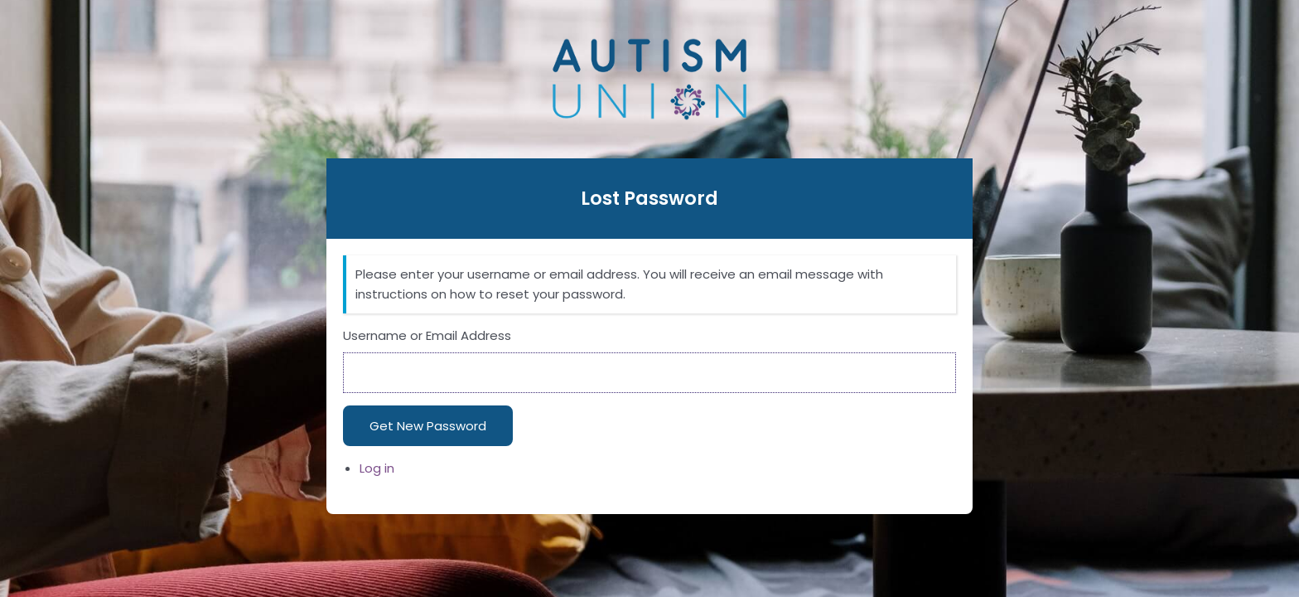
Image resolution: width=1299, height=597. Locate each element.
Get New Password (427, 425)
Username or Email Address (427, 335)
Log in (377, 468)
